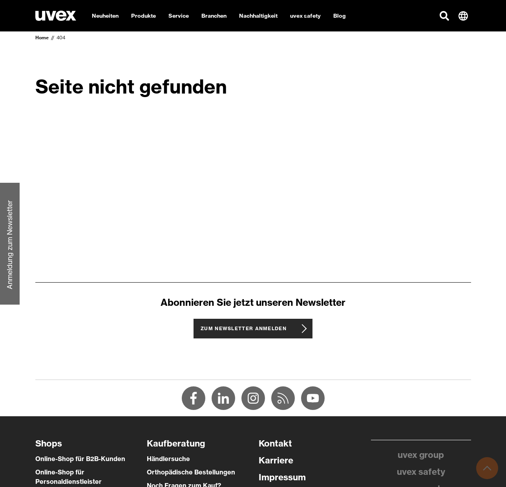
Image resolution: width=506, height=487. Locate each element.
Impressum (282, 477)
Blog (339, 15)
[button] (444, 16)
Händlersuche (168, 459)
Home (42, 37)
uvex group (421, 454)
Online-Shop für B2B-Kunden (80, 459)
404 (61, 37)
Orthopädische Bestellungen (191, 472)
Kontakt (275, 443)
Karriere (276, 460)
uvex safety (421, 471)
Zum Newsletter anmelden (244, 328)
